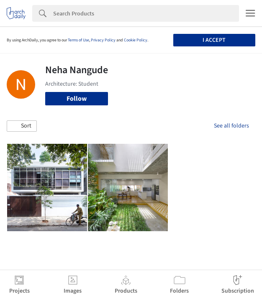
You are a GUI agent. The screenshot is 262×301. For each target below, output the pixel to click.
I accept (214, 40)
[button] (22, 126)
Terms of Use (78, 40)
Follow (77, 98)
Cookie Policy (135, 40)
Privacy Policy (103, 40)
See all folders (231, 126)
